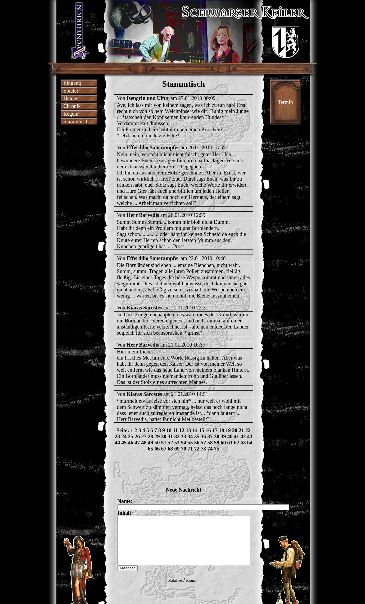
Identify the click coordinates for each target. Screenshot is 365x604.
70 (183, 449)
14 (195, 430)
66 (157, 449)
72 (197, 449)
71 (190, 449)
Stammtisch (76, 121)
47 (137, 442)
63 (243, 442)
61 (230, 442)
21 (241, 430)
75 (216, 449)
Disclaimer (175, 590)
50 (157, 442)
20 (234, 430)
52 (170, 442)
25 (130, 436)
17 (215, 430)
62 (236, 442)
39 (223, 436)
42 (243, 436)
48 (144, 442)
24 (124, 436)
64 (250, 442)
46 (130, 442)
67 (163, 449)
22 (248, 430)
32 (177, 436)
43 (250, 436)
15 (201, 430)
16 (208, 430)
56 (197, 442)
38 (216, 436)
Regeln (71, 114)
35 (197, 436)
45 (124, 442)
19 (228, 430)
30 (163, 436)
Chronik (72, 106)
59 (216, 442)
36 (203, 436)
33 (183, 436)
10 (169, 430)
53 (177, 442)
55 (190, 442)
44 (117, 442)
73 (203, 449)
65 (150, 449)
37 (210, 436)
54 (183, 442)
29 (157, 436)
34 (190, 436)
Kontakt (192, 590)
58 (210, 442)
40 (230, 436)
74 (210, 449)
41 (236, 436)
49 (150, 442)
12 (181, 430)
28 (150, 436)
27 (144, 436)
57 (203, 442)
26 (137, 436)
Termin (285, 102)
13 (188, 430)
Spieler (71, 91)
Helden (71, 98)
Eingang (72, 83)
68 (170, 449)
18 (221, 430)
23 (117, 436)
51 (163, 442)
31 (170, 436)
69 (177, 449)
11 (175, 430)
